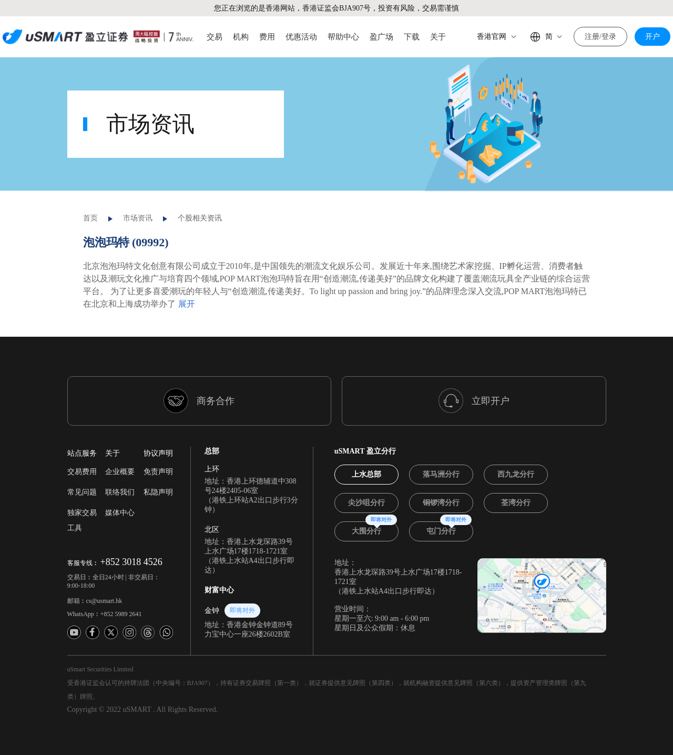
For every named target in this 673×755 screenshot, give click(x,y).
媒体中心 (120, 491)
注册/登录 (600, 37)
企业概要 (120, 450)
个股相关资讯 (200, 196)
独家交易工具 (82, 498)
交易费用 (82, 450)
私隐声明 (158, 471)
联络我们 (120, 471)
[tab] (366, 453)
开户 (652, 37)
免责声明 (158, 450)
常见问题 (82, 471)
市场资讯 (137, 196)
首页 (90, 196)
